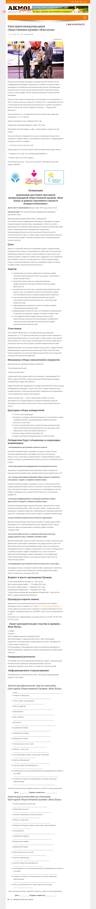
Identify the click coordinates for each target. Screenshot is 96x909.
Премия (30, 899)
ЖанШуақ (17, 899)
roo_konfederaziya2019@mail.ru (49, 606)
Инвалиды (24, 899)
